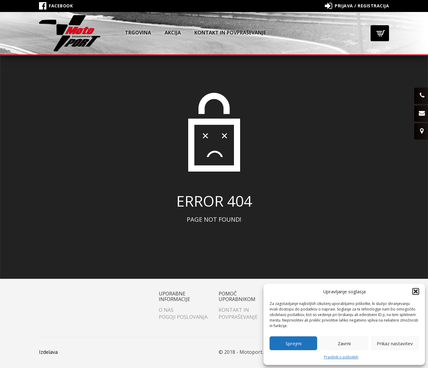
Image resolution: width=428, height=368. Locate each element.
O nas (166, 310)
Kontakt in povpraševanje (230, 32)
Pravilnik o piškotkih (341, 357)
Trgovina (138, 32)
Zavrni (344, 343)
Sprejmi (294, 343)
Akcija (173, 32)
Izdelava (48, 352)
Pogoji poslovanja (183, 317)
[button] (416, 291)
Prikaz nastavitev (395, 343)
